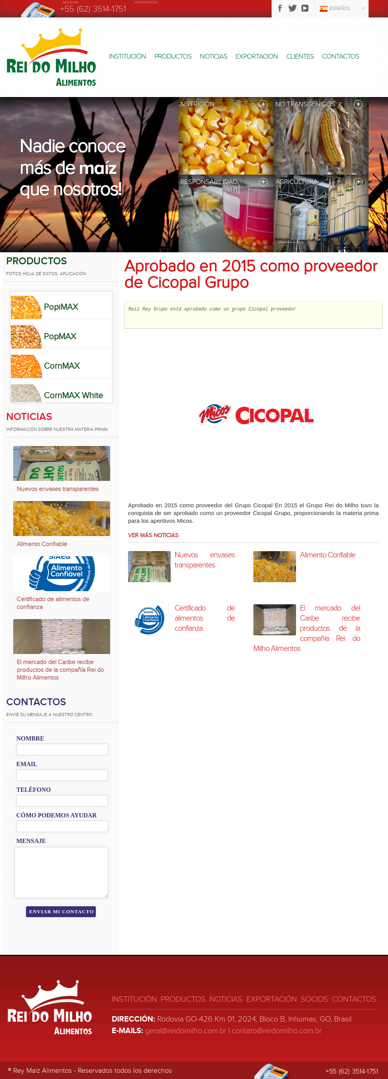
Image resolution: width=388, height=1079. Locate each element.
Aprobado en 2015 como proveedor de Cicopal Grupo (250, 274)
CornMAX (62, 366)
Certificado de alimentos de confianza (53, 603)
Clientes (300, 56)
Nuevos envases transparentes (58, 489)
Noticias (213, 56)
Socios (314, 999)
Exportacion (257, 56)
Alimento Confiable (42, 544)
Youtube (305, 8)
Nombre (30, 738)
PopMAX (60, 336)
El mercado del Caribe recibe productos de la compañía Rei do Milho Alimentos (60, 670)
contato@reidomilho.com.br (277, 1031)
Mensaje (31, 841)
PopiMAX (61, 307)
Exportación (271, 999)
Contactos (340, 56)
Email (26, 764)
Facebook (280, 8)
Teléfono (33, 789)
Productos (172, 56)
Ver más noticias (153, 535)
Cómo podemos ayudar (56, 815)
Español (340, 8)
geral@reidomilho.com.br (185, 1031)
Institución (127, 56)
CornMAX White (73, 395)
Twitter (292, 8)
